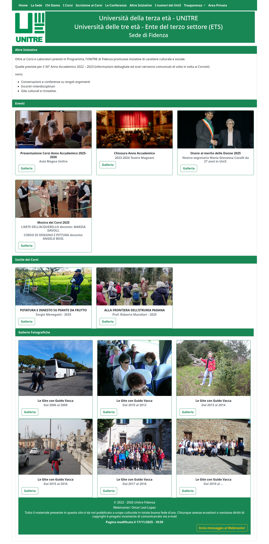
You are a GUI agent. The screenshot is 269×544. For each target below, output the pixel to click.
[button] (194, 5)
